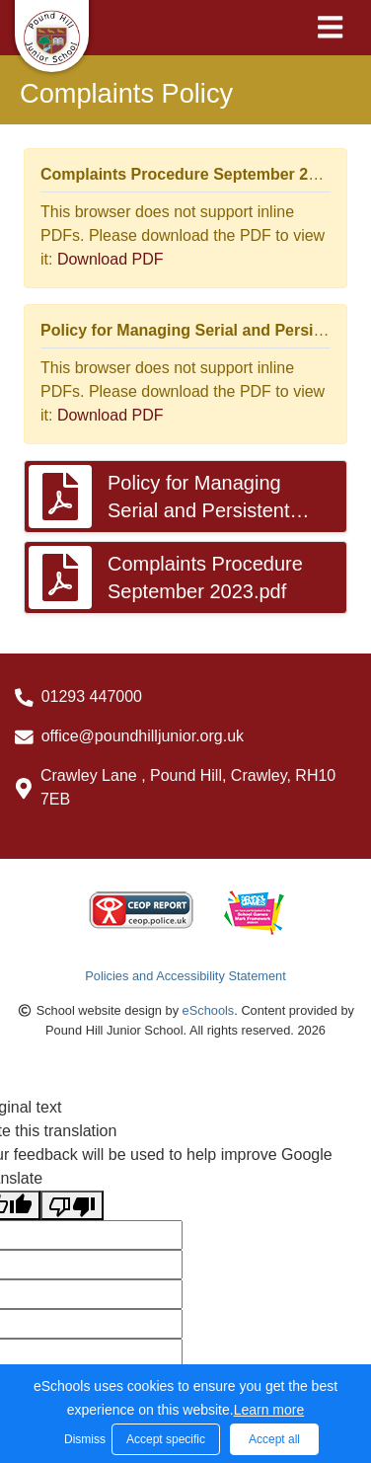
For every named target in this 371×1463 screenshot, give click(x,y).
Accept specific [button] (165, 1439)
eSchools (209, 1010)
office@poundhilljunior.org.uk (142, 736)
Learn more (269, 1410)
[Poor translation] (72, 1206)
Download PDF (110, 259)
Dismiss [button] (83, 1439)
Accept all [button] (274, 1439)
